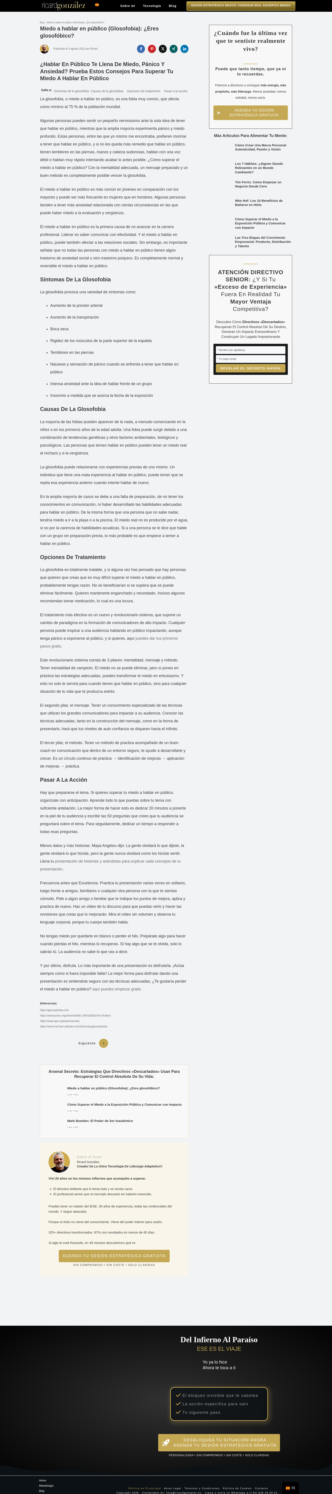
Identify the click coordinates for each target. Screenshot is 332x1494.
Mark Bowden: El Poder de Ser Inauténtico (114, 1119)
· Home (42, 1473)
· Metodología (46, 1478)
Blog (42, 22)
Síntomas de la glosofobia (71, 91)
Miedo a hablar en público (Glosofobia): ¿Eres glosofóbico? (75, 22)
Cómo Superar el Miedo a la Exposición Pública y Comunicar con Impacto (114, 1102)
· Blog (41, 1484)
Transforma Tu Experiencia (54, 1489)
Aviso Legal (172, 1481)
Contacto (261, 1481)
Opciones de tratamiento (143, 91)
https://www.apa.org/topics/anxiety (59, 1021)
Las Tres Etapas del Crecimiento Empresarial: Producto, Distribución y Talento (263, 242)
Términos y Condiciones (202, 1481)
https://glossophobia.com (54, 1010)
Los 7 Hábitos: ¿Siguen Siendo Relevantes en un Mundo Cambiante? (259, 168)
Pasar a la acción (175, 91)
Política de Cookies (237, 1481)
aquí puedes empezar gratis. (117, 989)
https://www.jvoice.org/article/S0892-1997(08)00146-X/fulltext (75, 1015)
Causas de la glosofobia (107, 91)
